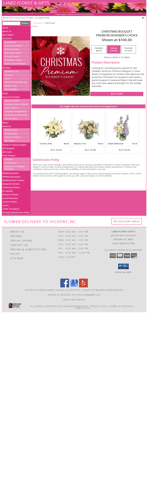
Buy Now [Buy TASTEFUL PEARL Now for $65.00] (56, 149)
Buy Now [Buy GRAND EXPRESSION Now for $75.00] (124, 149)
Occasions (7, 38)
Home (5, 27)
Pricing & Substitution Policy (16, 212)
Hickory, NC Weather (59, 295)
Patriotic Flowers (10, 194)
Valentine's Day (11, 71)
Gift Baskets (8, 148)
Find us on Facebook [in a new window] (74, 299)
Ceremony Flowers (11, 187)
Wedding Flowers (10, 173)
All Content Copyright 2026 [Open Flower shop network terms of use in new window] (46, 306)
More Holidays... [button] (12, 89)
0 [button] (143, 18)
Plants (5, 122)
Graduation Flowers (13, 60)
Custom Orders (9, 201)
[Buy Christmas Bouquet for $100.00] (116, 94)
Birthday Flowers (12, 49)
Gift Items (7, 152)
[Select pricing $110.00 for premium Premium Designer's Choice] (128, 49)
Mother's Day (11, 85)
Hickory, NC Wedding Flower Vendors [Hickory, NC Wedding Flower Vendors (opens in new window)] (102, 290)
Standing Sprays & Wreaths (17, 104)
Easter (7, 78)
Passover (9, 75)
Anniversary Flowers (13, 45)
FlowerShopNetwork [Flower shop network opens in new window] (75, 306)
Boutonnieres (11, 162)
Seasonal (6, 126)
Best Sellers (7, 35)
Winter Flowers (11, 130)
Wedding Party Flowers (13, 180)
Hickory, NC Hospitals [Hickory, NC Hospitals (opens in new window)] (68, 290)
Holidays (6, 67)
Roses (5, 93)
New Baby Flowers (13, 53)
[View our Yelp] (83, 286)
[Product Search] (11, 23)
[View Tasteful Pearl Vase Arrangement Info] (54, 128)
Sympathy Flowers (11, 97)
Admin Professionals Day (16, 82)
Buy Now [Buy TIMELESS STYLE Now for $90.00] (90, 149)
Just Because (10, 42)
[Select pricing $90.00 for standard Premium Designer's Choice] (98, 49)
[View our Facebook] (64, 286)
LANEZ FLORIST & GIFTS (26, 3)
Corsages (9, 159)
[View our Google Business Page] (74, 286)
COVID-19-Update (10, 209)
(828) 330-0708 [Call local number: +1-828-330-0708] (44, 18)
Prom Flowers (8, 155)
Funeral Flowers (12, 100)
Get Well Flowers (12, 56)
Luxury (5, 205)
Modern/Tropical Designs (14, 144)
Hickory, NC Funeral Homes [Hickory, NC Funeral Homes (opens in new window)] (39, 290)
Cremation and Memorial (16, 115)
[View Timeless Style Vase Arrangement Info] (88, 128)
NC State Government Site (86, 295)
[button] (123, 266)
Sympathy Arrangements (16, 111)
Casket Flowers (11, 108)
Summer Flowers (12, 137)
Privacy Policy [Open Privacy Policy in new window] (99, 306)
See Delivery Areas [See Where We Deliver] (126, 221)
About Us (6, 31)
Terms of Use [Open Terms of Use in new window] (82, 308)
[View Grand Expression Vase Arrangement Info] (122, 128)
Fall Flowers (10, 140)
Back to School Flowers (15, 63)
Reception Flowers (11, 184)
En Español (7, 191)
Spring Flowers (11, 133)
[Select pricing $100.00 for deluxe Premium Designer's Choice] (113, 49)
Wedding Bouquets (11, 176)
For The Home (11, 118)
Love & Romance (10, 198)
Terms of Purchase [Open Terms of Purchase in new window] (121, 306)
